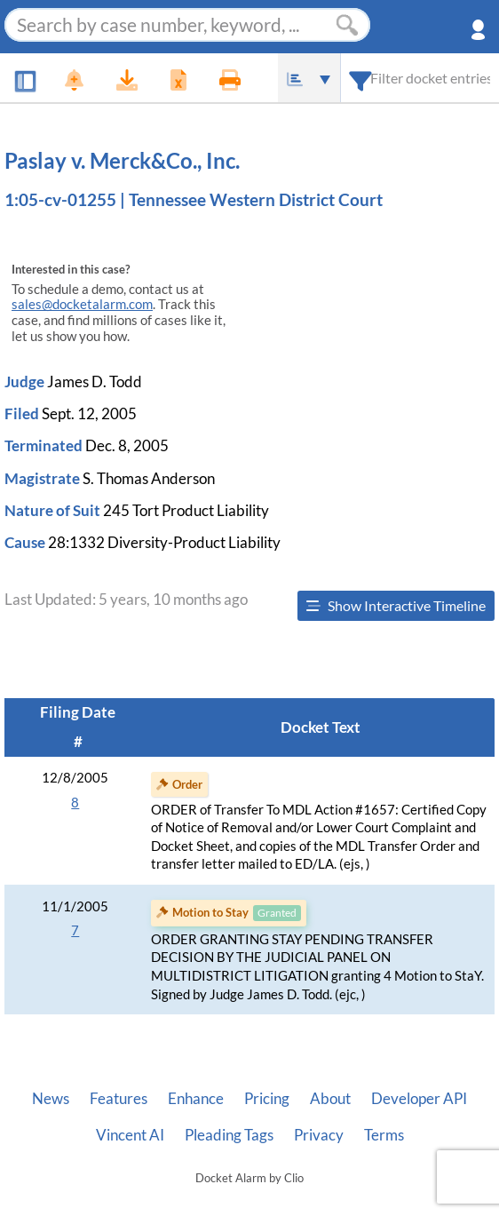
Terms (384, 1135)
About (330, 1099)
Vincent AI (130, 1135)
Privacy (319, 1135)
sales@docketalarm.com (82, 304)
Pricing (266, 1099)
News (50, 1099)
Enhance (196, 1099)
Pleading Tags (229, 1135)
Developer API (419, 1099)
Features (118, 1099)
